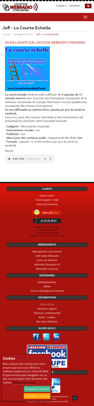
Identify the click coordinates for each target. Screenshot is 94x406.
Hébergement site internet (47, 251)
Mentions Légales (47, 308)
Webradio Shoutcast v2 (47, 264)
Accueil (5, 34)
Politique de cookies (24, 382)
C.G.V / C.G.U (47, 304)
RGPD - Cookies (47, 317)
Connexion (74, 5)
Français (61, 5)
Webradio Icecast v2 (47, 268)
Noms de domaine (47, 260)
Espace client (47, 195)
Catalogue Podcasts (23, 34)
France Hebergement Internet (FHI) (53, 401)
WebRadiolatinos (47, 282)
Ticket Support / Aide (47, 199)
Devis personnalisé (47, 204)
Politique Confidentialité (47, 313)
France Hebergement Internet (47, 290)
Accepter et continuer (37, 388)
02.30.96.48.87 (49, 220)
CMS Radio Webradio (47, 255)
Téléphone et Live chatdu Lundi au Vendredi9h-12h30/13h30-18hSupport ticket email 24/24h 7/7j (47, 231)
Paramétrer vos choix (37, 396)
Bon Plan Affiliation (47, 321)
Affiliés (47, 286)
